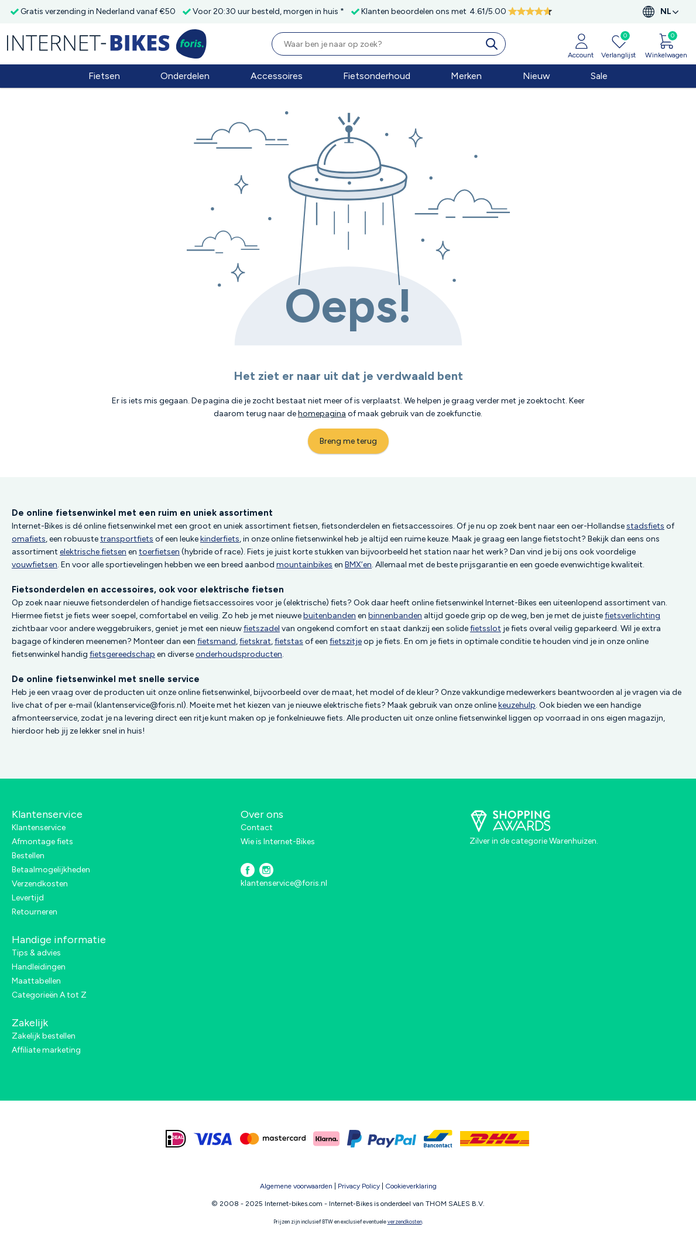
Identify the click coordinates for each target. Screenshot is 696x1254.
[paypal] (381, 1138)
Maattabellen (36, 981)
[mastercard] (273, 1138)
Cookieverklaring (411, 1186)
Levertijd (28, 898)
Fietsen (104, 75)
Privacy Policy (359, 1186)
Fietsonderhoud (376, 75)
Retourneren (34, 912)
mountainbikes (304, 565)
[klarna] (326, 1138)
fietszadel (262, 628)
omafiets (29, 539)
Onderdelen (185, 75)
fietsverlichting (632, 616)
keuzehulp (517, 705)
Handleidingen (39, 967)
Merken (466, 75)
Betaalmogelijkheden (51, 870)
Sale (599, 75)
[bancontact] (438, 1138)
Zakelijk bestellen (44, 1036)
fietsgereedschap (122, 654)
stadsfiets (645, 526)
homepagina (322, 414)
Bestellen (28, 856)
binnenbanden (395, 616)
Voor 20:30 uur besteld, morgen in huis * (268, 11)
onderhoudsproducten (239, 654)
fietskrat (255, 641)
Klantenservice (39, 827)
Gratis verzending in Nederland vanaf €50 (98, 11)
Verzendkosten (40, 884)
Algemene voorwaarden (296, 1186)
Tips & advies (36, 953)
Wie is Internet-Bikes (278, 842)
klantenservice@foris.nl (284, 883)
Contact (257, 827)
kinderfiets (219, 539)
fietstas (289, 641)
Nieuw (536, 75)
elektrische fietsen (93, 552)
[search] (494, 44)
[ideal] (176, 1138)
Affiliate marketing (46, 1050)
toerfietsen (159, 552)
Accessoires (277, 75)
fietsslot (485, 628)
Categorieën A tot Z (49, 995)
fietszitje (346, 641)
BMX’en (358, 565)
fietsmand (216, 641)
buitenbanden (329, 616)
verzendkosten (405, 1221)
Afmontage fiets (42, 842)
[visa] (213, 1138)
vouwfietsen (34, 565)
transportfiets (126, 539)
